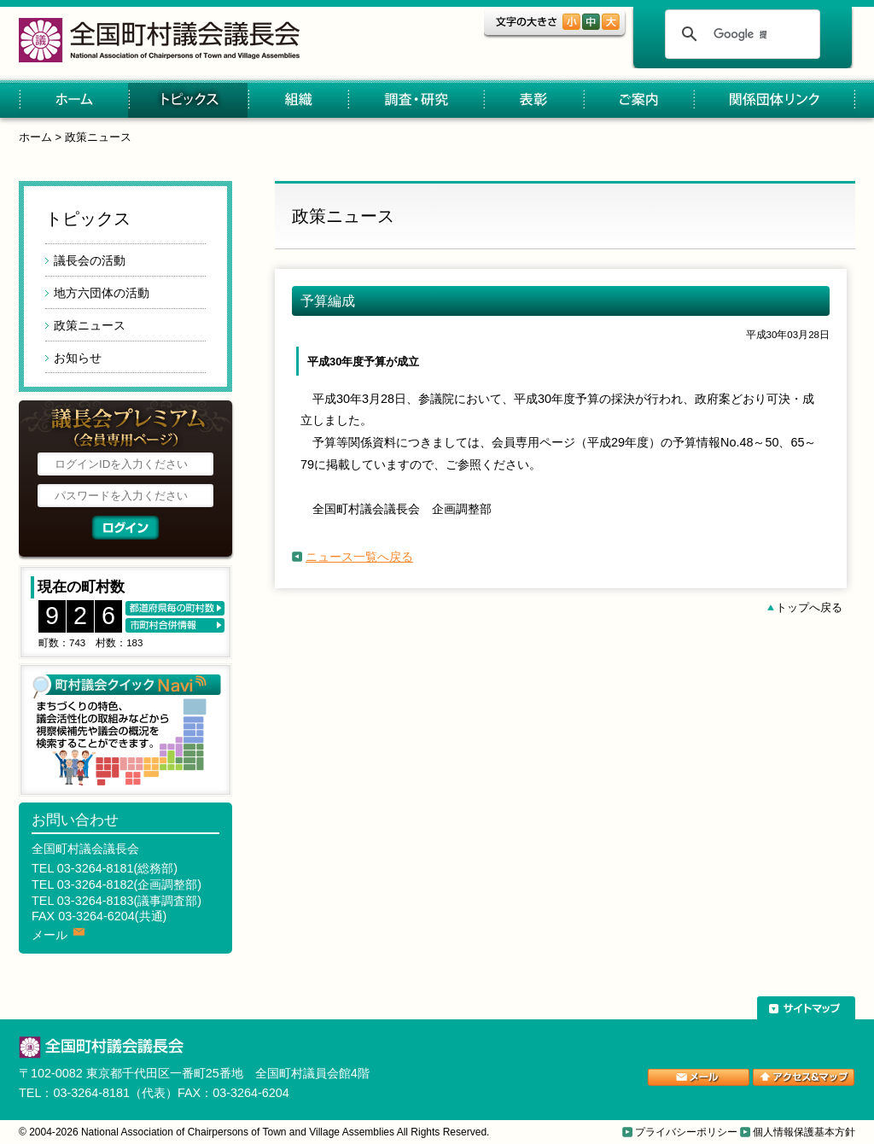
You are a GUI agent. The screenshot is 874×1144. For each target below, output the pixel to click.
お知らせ (78, 358)
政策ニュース (98, 137)
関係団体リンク (774, 100)
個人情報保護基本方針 (804, 1132)
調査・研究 (415, 100)
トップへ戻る (809, 607)
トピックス (188, 100)
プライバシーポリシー (686, 1132)
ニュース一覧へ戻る (359, 556)
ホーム (73, 100)
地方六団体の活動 (101, 293)
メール (49, 935)
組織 (297, 100)
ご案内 (638, 100)
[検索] (740, 34)
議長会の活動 (89, 260)
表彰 (533, 100)
